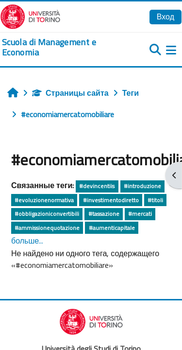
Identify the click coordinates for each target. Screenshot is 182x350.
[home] (60, 47)
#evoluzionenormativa (44, 200)
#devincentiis (97, 186)
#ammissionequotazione (47, 227)
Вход (165, 16)
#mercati (140, 213)
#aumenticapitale (112, 227)
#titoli (155, 200)
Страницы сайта (70, 93)
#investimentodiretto (111, 200)
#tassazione (103, 213)
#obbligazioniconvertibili (47, 213)
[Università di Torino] (30, 15)
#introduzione (142, 186)
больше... (27, 240)
